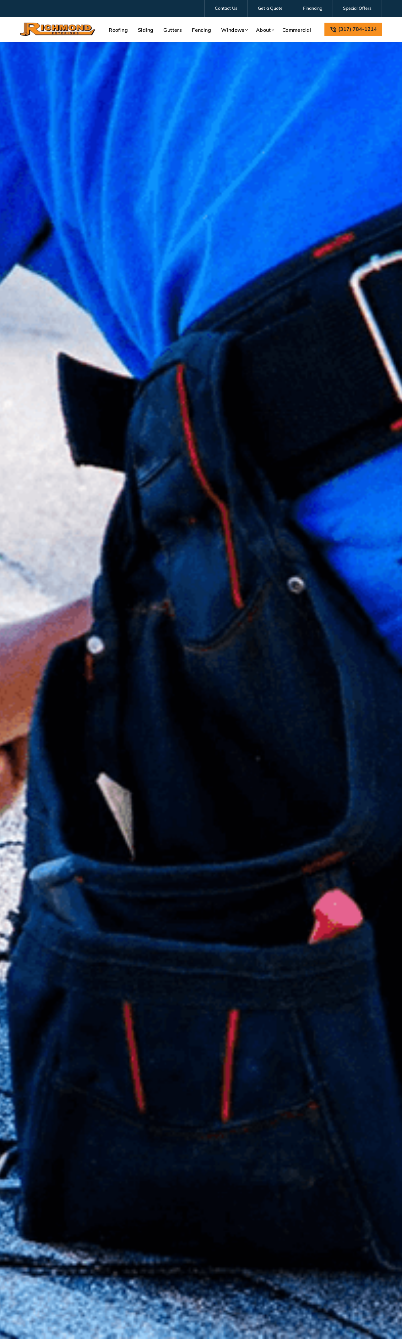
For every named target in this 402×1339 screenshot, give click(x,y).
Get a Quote (270, 8)
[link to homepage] (57, 29)
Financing (313, 8)
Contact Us (226, 8)
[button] (233, 30)
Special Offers (357, 8)
